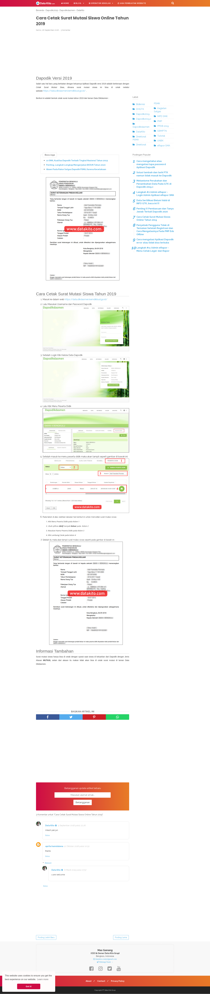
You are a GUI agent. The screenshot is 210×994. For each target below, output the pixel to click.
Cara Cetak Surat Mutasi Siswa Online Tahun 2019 (153, 218)
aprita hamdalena (54, 846)
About (88, 981)
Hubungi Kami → (106, 962)
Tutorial (161, 136)
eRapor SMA (163, 145)
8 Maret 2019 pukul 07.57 (75, 870)
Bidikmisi (140, 104)
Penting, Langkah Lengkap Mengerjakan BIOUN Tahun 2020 (76, 165)
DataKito (140, 131)
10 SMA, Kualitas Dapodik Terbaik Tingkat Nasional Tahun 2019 (77, 161)
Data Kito (49, 826)
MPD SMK (162, 116)
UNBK (160, 140)
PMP (159, 121)
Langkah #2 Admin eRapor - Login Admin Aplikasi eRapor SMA (155, 193)
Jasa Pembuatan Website (132, 3)
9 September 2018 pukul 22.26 (72, 826)
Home (65, 3)
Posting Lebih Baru (46, 938)
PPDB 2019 (163, 126)
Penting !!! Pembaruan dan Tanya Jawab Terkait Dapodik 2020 (155, 210)
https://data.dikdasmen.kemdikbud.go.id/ (64, 91)
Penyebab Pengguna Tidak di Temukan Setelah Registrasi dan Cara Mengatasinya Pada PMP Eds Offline (155, 230)
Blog (78, 3)
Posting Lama (121, 938)
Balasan (48, 863)
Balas (47, 836)
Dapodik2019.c (143, 119)
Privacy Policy (118, 981)
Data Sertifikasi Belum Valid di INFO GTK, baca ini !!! (153, 202)
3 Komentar (65, 30)
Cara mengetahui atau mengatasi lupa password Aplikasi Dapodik (151, 164)
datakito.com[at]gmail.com (106, 959)
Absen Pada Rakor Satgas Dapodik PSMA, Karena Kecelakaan (76, 169)
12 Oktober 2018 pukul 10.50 (77, 846)
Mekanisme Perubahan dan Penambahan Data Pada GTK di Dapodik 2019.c (153, 183)
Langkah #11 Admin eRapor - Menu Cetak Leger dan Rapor (152, 249)
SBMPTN (162, 131)
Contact (101, 981)
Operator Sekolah (100, 3)
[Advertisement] (82, 54)
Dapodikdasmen (141, 127)
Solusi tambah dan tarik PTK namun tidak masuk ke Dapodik (154, 174)
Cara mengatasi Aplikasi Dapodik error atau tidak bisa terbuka (155, 241)
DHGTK (140, 109)
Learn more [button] (42, 979)
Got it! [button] (29, 986)
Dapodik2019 (143, 114)
